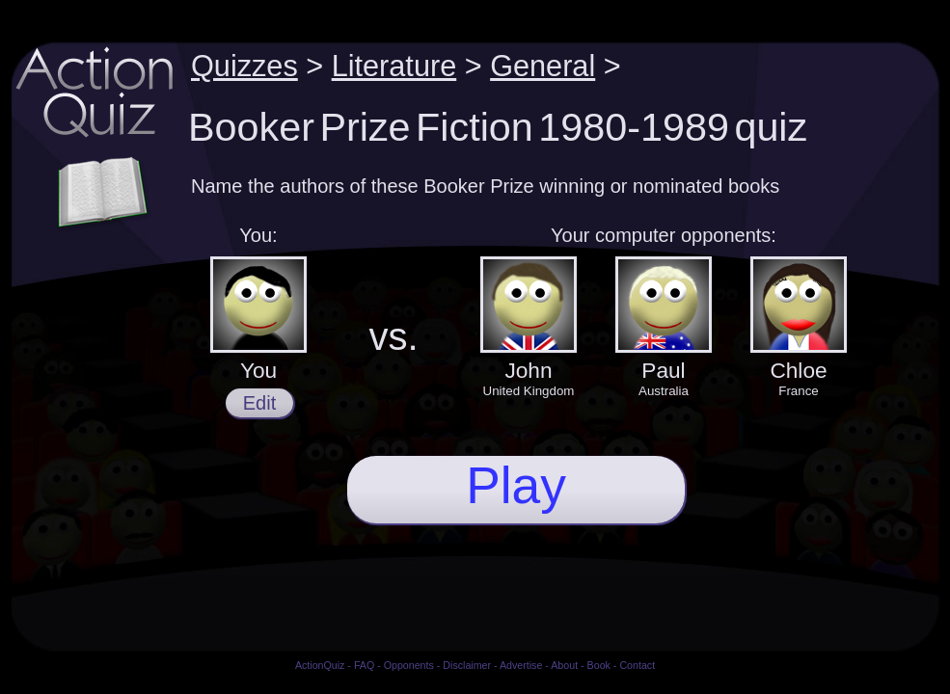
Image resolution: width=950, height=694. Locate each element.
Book (599, 665)
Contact (637, 665)
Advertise (521, 665)
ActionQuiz (320, 665)
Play (516, 485)
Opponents (409, 665)
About (564, 665)
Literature (394, 65)
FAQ (364, 665)
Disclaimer (467, 665)
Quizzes (244, 65)
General (542, 65)
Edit (259, 403)
